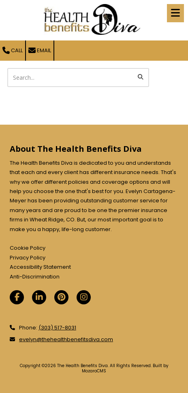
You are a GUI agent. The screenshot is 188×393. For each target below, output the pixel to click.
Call (12, 50)
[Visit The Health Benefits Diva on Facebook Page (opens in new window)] (17, 297)
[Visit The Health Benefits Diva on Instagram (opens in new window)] (84, 297)
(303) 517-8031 (57, 327)
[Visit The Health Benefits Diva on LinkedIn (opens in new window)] (39, 297)
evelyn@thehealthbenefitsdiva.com (66, 339)
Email (39, 50)
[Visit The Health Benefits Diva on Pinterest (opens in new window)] (61, 297)
